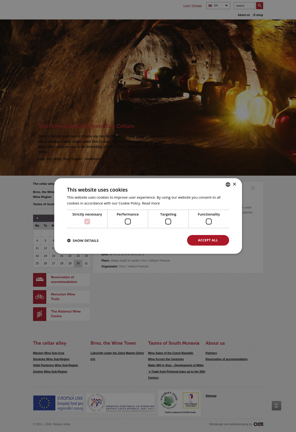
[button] (83, 240)
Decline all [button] (162, 240)
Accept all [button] (208, 240)
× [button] (234, 184)
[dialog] (148, 216)
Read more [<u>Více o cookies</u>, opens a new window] (151, 203)
